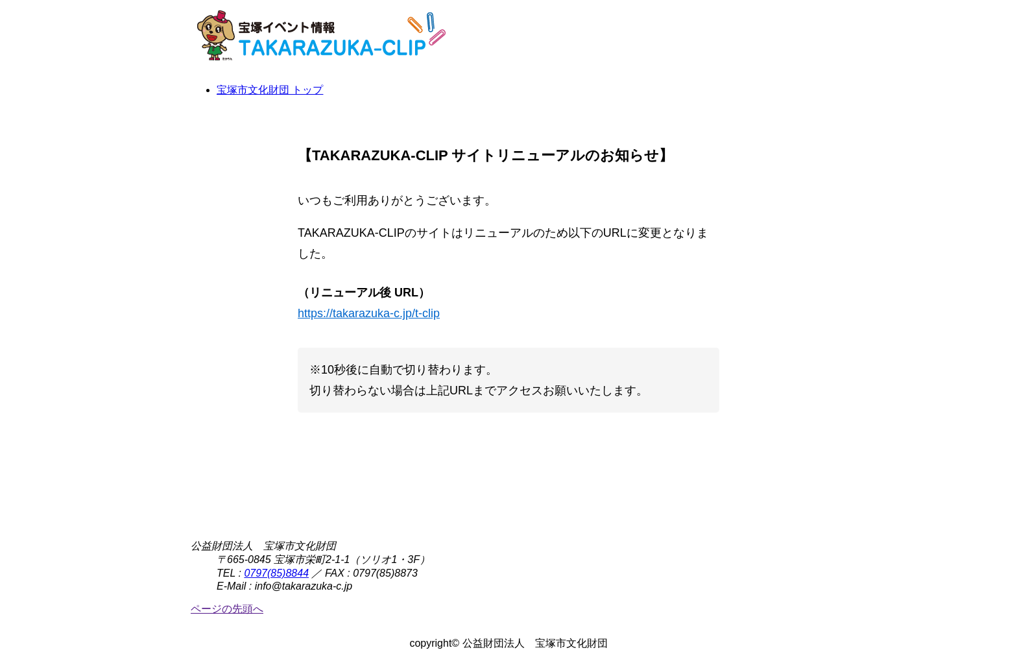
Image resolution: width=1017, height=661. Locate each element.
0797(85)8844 (276, 573)
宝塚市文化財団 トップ (270, 89)
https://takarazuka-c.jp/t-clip (369, 313)
